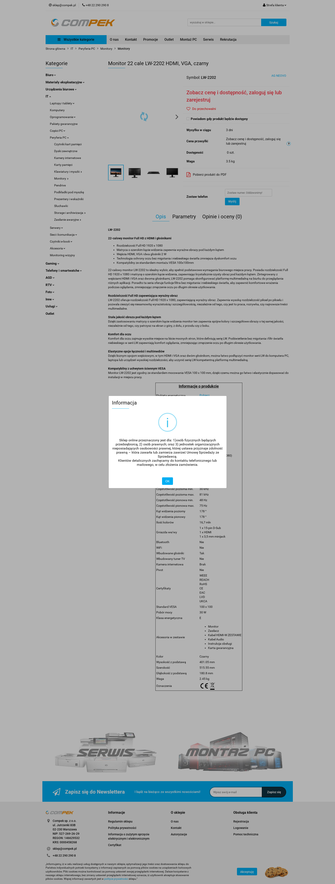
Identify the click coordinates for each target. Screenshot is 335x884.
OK (167, 481)
